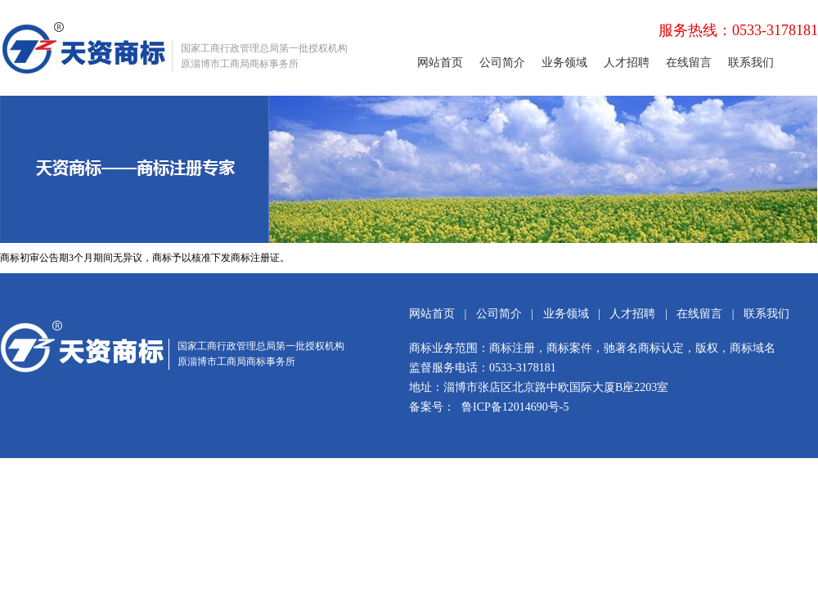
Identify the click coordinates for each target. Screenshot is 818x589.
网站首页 (440, 62)
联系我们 (751, 62)
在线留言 (689, 62)
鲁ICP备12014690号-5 (515, 407)
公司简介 (502, 62)
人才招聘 (626, 62)
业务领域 (564, 62)
